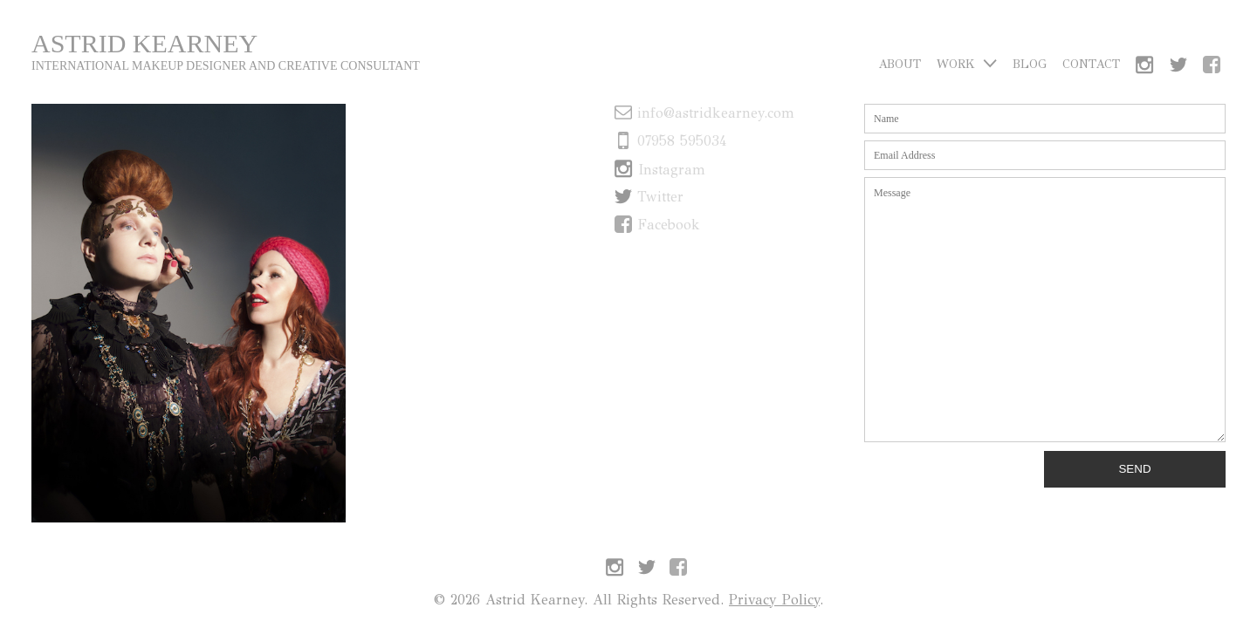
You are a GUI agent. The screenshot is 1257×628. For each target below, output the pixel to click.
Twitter (649, 196)
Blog (1030, 64)
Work (967, 64)
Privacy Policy (774, 599)
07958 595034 (670, 141)
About (899, 64)
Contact (1091, 64)
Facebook (657, 224)
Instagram (660, 169)
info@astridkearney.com (704, 113)
